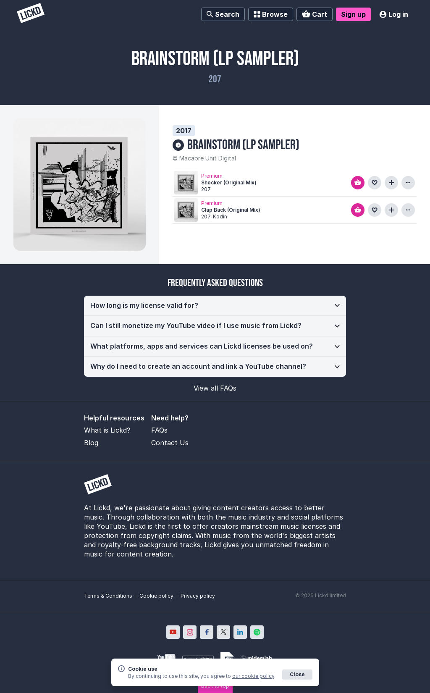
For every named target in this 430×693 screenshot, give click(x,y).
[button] (215, 306)
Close (297, 674)
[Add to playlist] (391, 182)
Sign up (353, 14)
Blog (91, 442)
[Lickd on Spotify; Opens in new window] (257, 632)
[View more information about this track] (408, 182)
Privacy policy (198, 596)
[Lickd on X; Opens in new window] (223, 632)
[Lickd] (30, 14)
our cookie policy (253, 676)
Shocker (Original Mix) (229, 182)
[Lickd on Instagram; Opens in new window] (190, 632)
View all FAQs (215, 388)
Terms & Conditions (108, 596)
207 (215, 79)
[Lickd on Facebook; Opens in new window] (206, 632)
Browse (271, 14)
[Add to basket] (357, 182)
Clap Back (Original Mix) (230, 210)
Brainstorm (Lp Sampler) (243, 145)
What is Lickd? (107, 430)
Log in (393, 14)
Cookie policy (156, 596)
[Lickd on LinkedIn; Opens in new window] (240, 632)
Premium (212, 175)
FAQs (159, 430)
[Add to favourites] (374, 182)
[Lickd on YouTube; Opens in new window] (173, 632)
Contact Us (170, 442)
